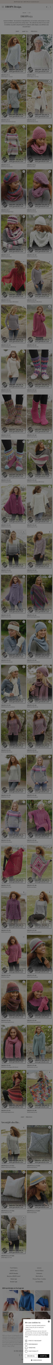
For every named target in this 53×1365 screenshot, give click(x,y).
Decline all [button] (31, 1356)
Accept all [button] (43, 1356)
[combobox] (49, 1321)
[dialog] (37, 1341)
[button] (37, 1360)
